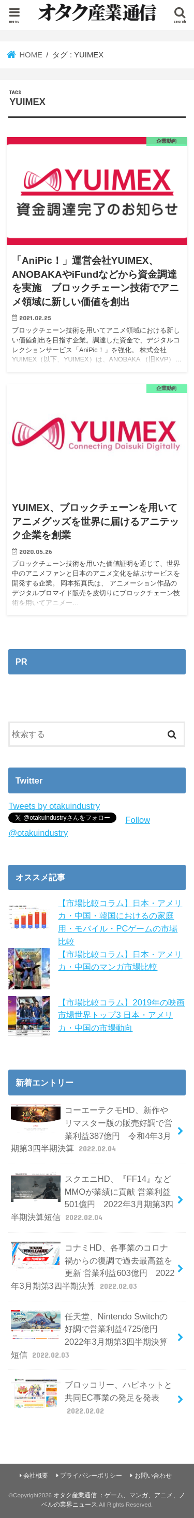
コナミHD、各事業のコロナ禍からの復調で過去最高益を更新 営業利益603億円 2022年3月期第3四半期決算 (92, 1266)
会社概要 (35, 1475)
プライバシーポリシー (91, 1475)
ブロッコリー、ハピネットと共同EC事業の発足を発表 (91, 1397)
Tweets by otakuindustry (54, 805)
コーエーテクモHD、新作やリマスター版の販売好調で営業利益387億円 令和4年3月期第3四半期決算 (91, 1129)
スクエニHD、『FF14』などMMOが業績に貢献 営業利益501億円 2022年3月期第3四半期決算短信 (92, 1198)
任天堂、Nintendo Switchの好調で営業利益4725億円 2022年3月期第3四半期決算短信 (89, 1335)
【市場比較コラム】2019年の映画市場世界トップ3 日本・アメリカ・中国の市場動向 (121, 1015)
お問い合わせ (153, 1475)
